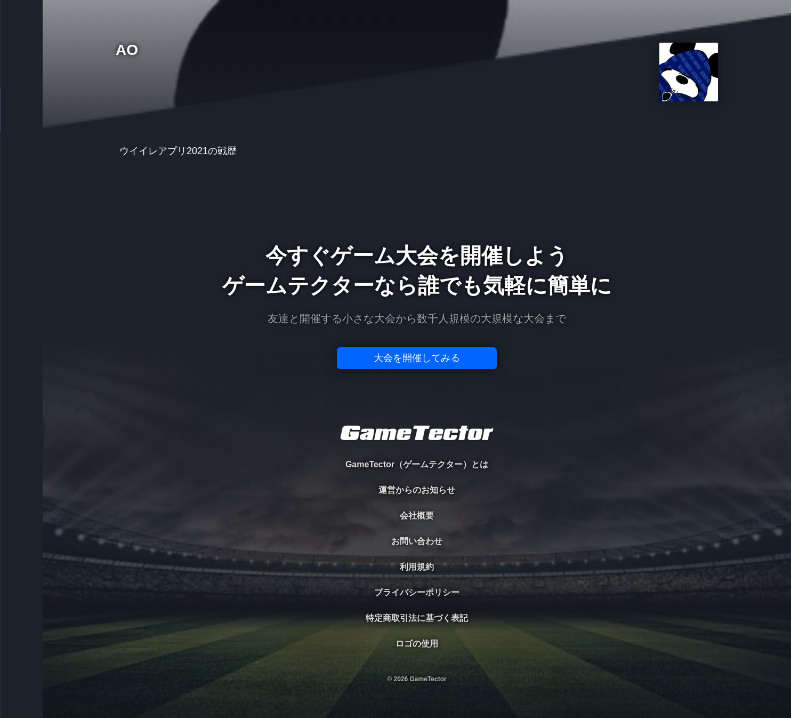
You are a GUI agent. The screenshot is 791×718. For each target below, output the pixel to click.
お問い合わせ (416, 541)
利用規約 (417, 566)
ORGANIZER (21, 163)
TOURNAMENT (21, 75)
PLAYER (21, 119)
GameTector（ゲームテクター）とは (416, 464)
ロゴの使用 (417, 643)
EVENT (21, 250)
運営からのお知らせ (416, 489)
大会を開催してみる (417, 358)
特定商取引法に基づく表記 (417, 618)
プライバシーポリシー (416, 592)
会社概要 (417, 515)
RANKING (21, 206)
